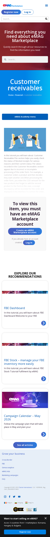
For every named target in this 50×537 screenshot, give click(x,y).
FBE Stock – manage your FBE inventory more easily (24, 361)
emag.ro (9, 503)
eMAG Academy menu (25, 116)
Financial (19, 95)
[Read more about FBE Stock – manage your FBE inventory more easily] (43, 378)
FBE (3, 464)
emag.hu (31, 503)
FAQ (3, 479)
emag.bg (20, 503)
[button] (46, 5)
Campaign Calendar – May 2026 (22, 417)
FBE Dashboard (14, 308)
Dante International (25, 487)
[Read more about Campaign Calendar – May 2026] (43, 434)
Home (10, 95)
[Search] (46, 19)
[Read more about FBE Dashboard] (43, 323)
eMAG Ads (6, 471)
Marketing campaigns (10, 475)
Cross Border (7, 460)
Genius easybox (8, 467)
